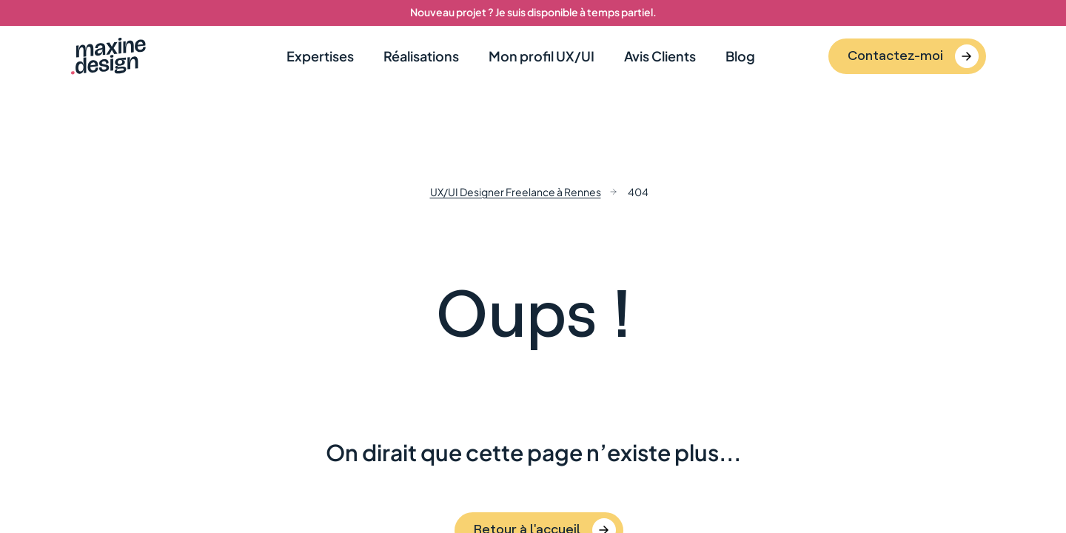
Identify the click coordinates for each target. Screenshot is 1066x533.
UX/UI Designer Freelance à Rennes (515, 191)
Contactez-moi (895, 55)
